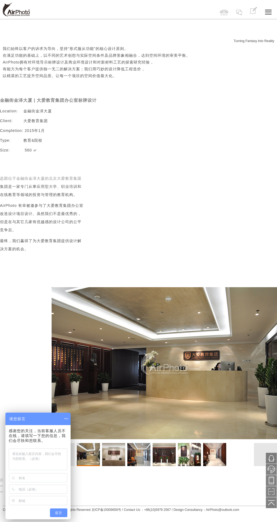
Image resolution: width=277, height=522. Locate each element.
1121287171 (271, 458)
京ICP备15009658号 (106, 510)
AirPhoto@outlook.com (222, 510)
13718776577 (271, 480)
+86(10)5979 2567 (224, 7)
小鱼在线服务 (271, 471)
